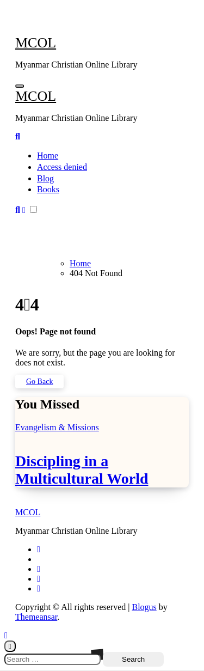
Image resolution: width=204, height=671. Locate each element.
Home (47, 155)
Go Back (39, 381)
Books (48, 189)
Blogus (144, 607)
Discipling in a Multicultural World (82, 470)
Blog (45, 178)
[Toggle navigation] (19, 86)
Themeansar (36, 616)
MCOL (35, 43)
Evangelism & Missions (57, 427)
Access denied (62, 167)
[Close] (10, 646)
